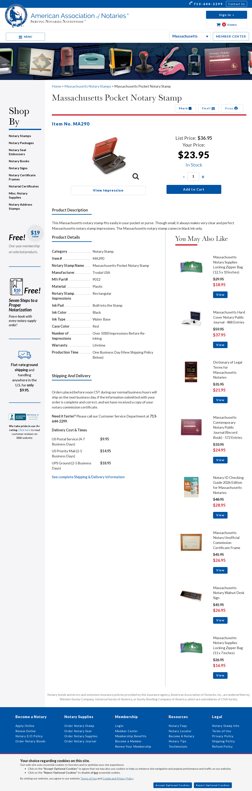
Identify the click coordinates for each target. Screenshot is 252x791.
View (220, 294)
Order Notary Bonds (30, 741)
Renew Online (25, 731)
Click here (24, 430)
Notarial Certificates (24, 186)
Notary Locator (180, 731)
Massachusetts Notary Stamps (87, 86)
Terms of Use (88, 778)
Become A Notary (181, 736)
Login (119, 725)
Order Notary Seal (78, 731)
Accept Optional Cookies (173, 785)
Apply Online (24, 725)
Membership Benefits (131, 736)
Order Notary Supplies (81, 736)
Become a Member (128, 741)
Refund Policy (222, 746)
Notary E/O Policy (29, 736)
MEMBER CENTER (231, 36)
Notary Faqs (178, 725)
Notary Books (19, 161)
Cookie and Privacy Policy (118, 778)
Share (185, 108)
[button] (226, 15)
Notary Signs (18, 168)
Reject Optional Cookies (213, 785)
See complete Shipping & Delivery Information (88, 477)
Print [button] (232, 108)
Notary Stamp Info (225, 725)
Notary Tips (177, 741)
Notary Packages (21, 143)
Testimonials (178, 746)
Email (208, 108)
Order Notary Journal (80, 741)
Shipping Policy (223, 741)
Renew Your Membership (133, 746)
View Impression (108, 190)
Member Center (126, 731)
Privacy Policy (223, 736)
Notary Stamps (20, 136)
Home (56, 86)
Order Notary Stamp (79, 725)
